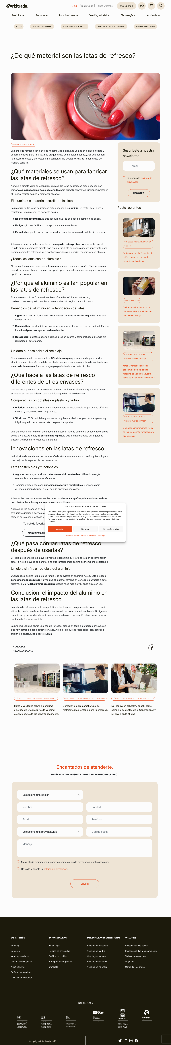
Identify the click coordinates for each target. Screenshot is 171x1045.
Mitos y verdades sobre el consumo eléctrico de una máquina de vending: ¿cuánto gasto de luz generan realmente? (36, 709)
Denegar (85, 529)
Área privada (86, 5)
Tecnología (127, 15)
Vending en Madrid (96, 951)
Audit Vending (17, 967)
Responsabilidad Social (136, 945)
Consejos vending (42, 26)
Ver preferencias (111, 529)
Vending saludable (99, 15)
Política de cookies (72, 535)
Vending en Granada (97, 961)
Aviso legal (101, 535)
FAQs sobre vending (20, 972)
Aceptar (60, 529)
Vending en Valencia (97, 967)
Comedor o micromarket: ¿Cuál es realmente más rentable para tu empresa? (138, 432)
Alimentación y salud (74, 26)
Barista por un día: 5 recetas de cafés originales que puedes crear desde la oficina (138, 257)
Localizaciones (67, 15)
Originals (129, 961)
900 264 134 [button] (126, 6)
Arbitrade (152, 15)
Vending (15, 945)
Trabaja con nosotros (135, 956)
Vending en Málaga (96, 956)
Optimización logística (21, 961)
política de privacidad (55, 869)
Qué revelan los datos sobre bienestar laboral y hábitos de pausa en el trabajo (137, 311)
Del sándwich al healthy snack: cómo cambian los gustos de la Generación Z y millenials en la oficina (133, 709)
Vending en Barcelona (97, 945)
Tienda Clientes (104, 5)
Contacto (53, 967)
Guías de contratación (21, 977)
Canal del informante (135, 967)
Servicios (16, 15)
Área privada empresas (60, 961)
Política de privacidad (88, 535)
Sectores (41, 15)
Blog (74, 5)
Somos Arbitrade (145, 26)
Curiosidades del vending (111, 26)
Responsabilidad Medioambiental (141, 951)
